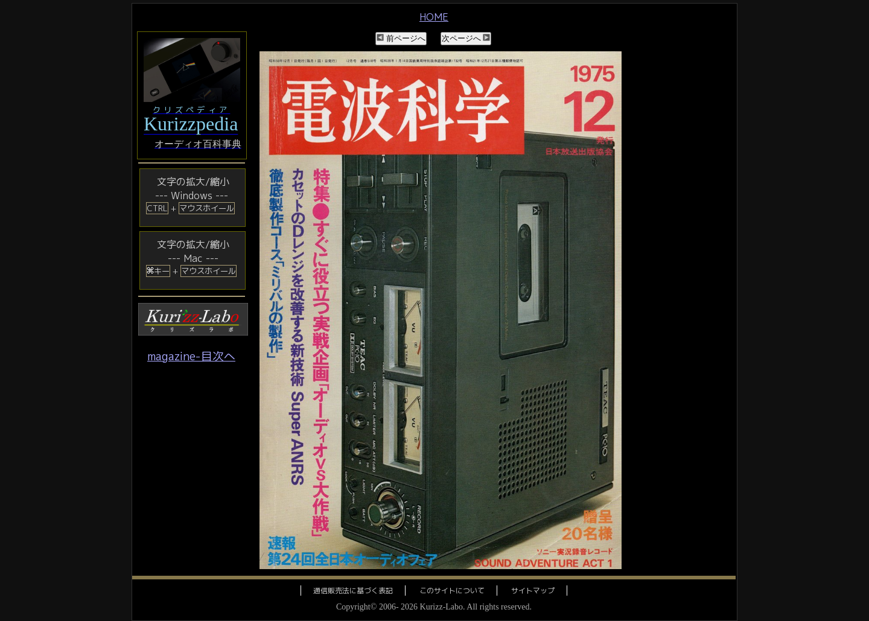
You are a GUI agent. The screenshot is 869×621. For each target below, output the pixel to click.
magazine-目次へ (191, 356)
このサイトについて (452, 590)
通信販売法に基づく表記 (353, 590)
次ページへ (466, 38)
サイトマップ (533, 590)
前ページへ (401, 38)
